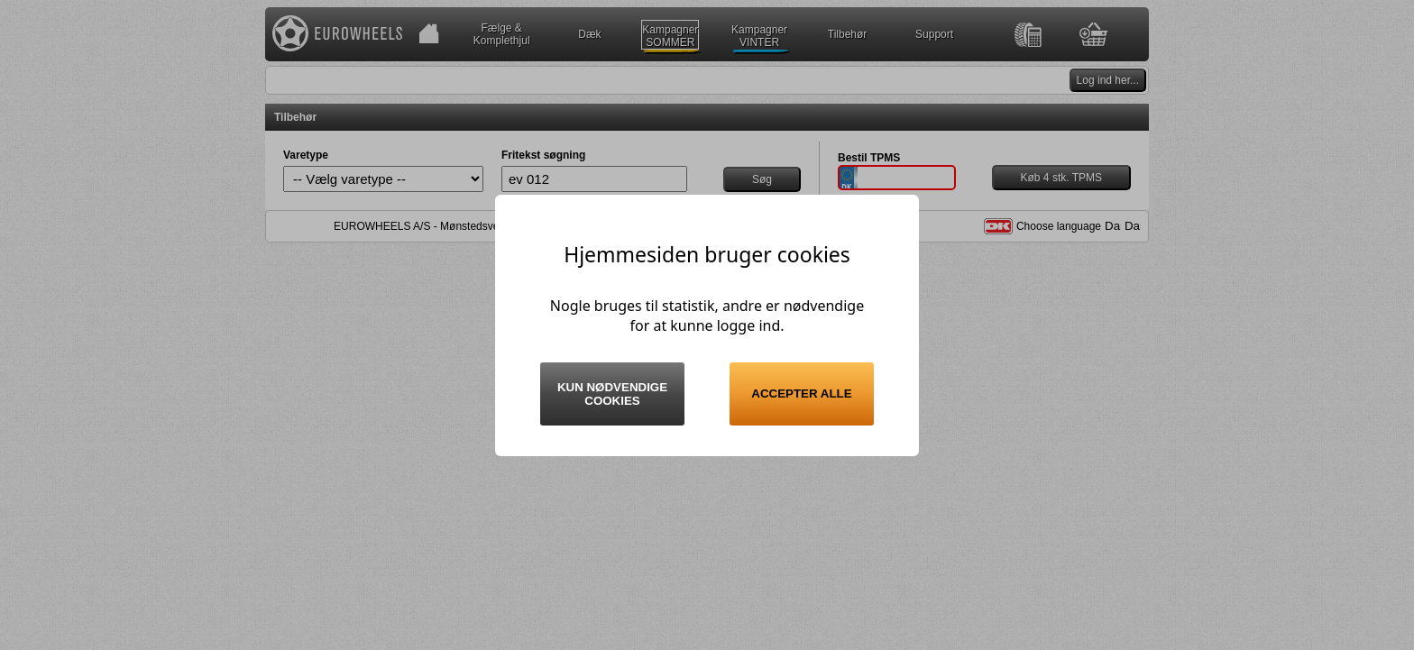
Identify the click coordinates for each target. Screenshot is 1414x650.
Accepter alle (801, 393)
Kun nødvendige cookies (612, 393)
